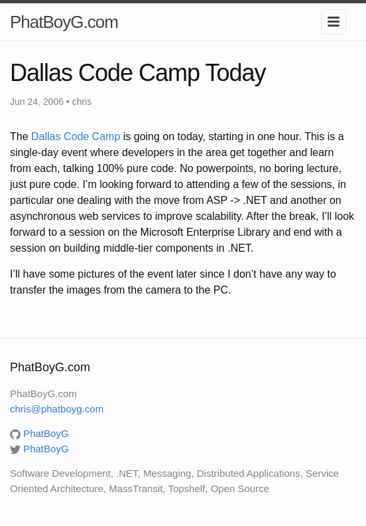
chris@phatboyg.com (56, 408)
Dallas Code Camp (77, 136)
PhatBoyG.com (64, 22)
